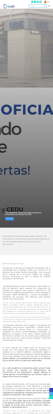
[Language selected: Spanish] (47, 2)
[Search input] (37, 6)
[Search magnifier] (44, 6)
